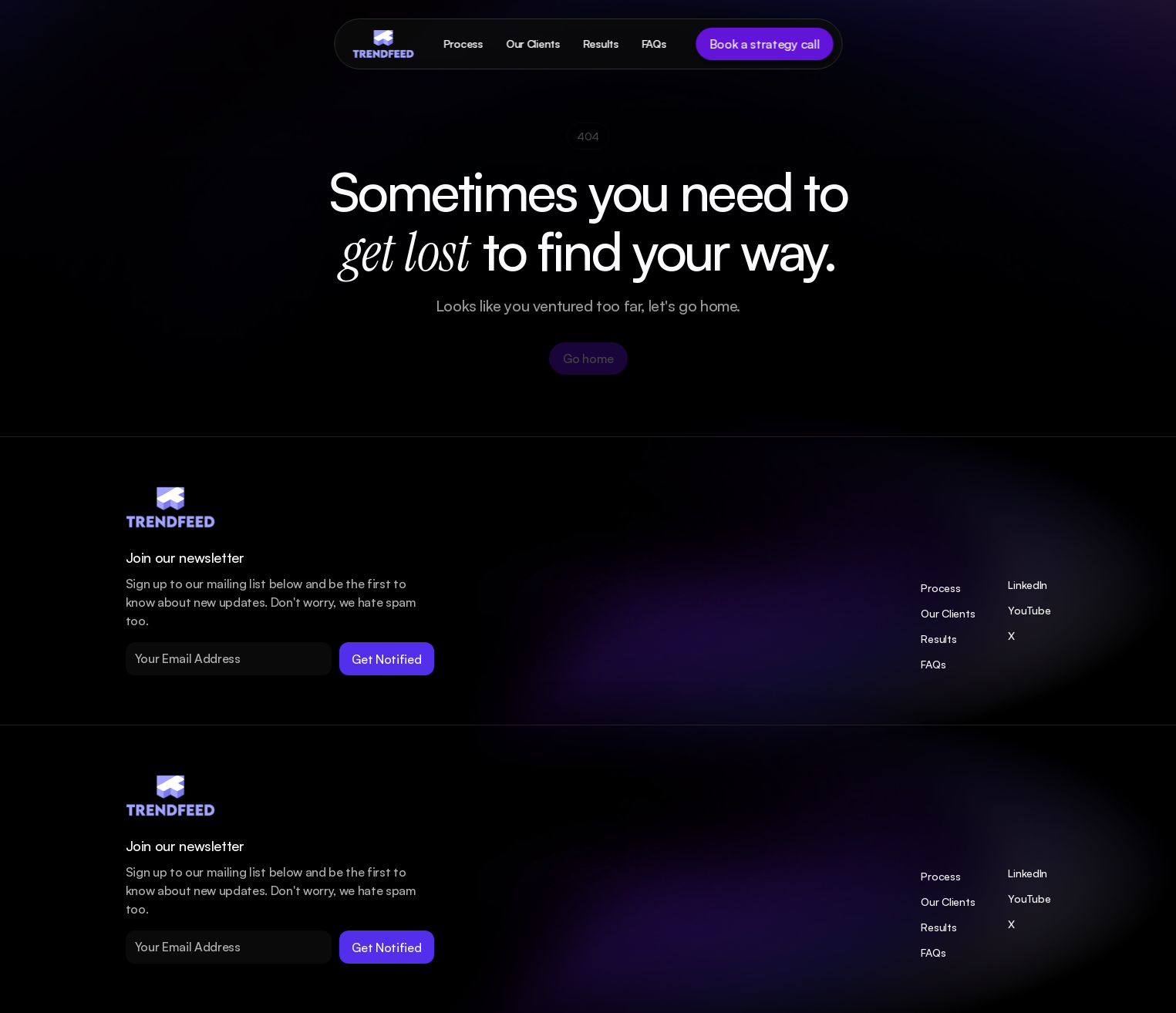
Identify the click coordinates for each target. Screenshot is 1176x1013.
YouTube (1029, 610)
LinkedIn (1027, 584)
